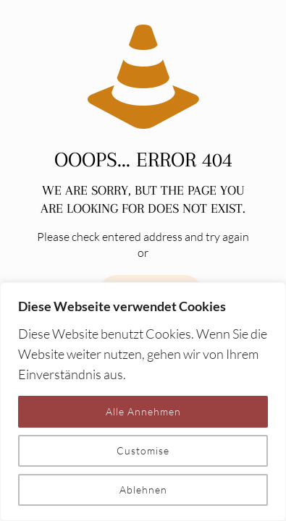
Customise (143, 450)
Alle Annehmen (143, 411)
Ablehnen (143, 489)
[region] (143, 401)
